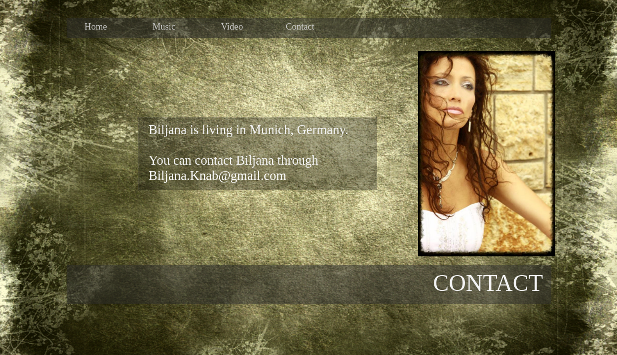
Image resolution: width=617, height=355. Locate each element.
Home (95, 26)
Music (164, 26)
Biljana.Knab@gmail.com (217, 175)
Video (232, 26)
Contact (300, 26)
